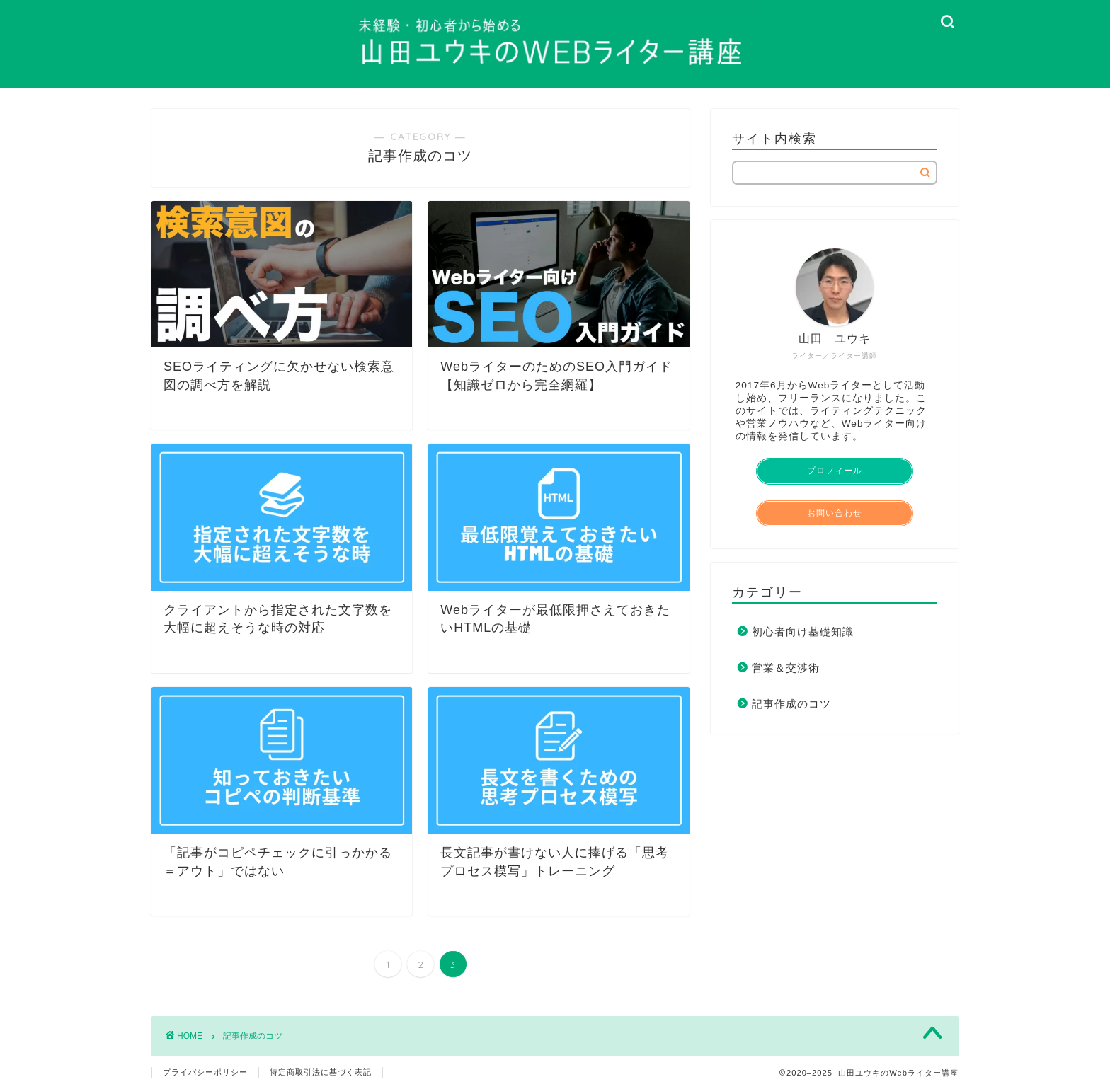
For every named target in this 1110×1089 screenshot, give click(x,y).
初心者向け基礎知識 (803, 632)
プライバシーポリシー (205, 1072)
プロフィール (834, 471)
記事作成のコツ (791, 704)
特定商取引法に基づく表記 (321, 1072)
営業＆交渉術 (786, 668)
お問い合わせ (834, 513)
